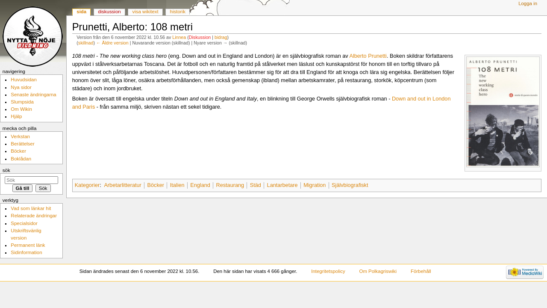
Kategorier (87, 185)
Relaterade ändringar (34, 215)
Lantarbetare (282, 185)
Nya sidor (21, 87)
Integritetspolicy (328, 271)
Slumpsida (22, 101)
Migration (314, 185)
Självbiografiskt (350, 185)
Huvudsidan (24, 79)
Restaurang (230, 185)
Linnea (179, 37)
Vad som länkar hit (31, 208)
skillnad (86, 42)
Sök (6, 170)
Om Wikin (21, 109)
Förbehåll (421, 271)
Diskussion (200, 37)
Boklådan (21, 158)
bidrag (221, 37)
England (200, 185)
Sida (81, 11)
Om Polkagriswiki (378, 271)
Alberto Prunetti (367, 56)
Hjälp (16, 116)
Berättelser (22, 143)
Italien (177, 185)
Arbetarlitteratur (122, 185)
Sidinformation (26, 252)
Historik (177, 11)
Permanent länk (28, 245)
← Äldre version (112, 42)
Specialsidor (24, 223)
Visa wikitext (145, 11)
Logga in (527, 3)
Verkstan (20, 136)
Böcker (156, 185)
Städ (255, 185)
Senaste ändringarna (33, 94)
